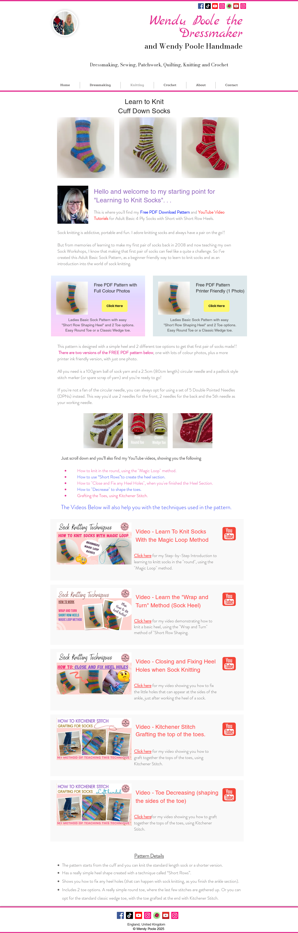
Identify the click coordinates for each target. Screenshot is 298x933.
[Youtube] (215, 6)
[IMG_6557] (229, 6)
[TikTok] (208, 6)
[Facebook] (201, 6)
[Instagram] (222, 6)
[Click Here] (115, 306)
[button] (85, 147)
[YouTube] (236, 6)
